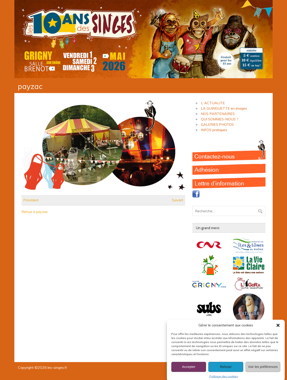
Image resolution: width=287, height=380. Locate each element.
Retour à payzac (35, 211)
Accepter (188, 371)
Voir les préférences (263, 371)
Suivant (177, 200)
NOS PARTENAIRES (218, 113)
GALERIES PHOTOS (217, 124)
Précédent (31, 200)
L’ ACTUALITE (213, 103)
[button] (278, 330)
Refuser (226, 371)
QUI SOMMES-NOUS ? (219, 119)
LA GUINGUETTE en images (224, 108)
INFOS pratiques (214, 130)
